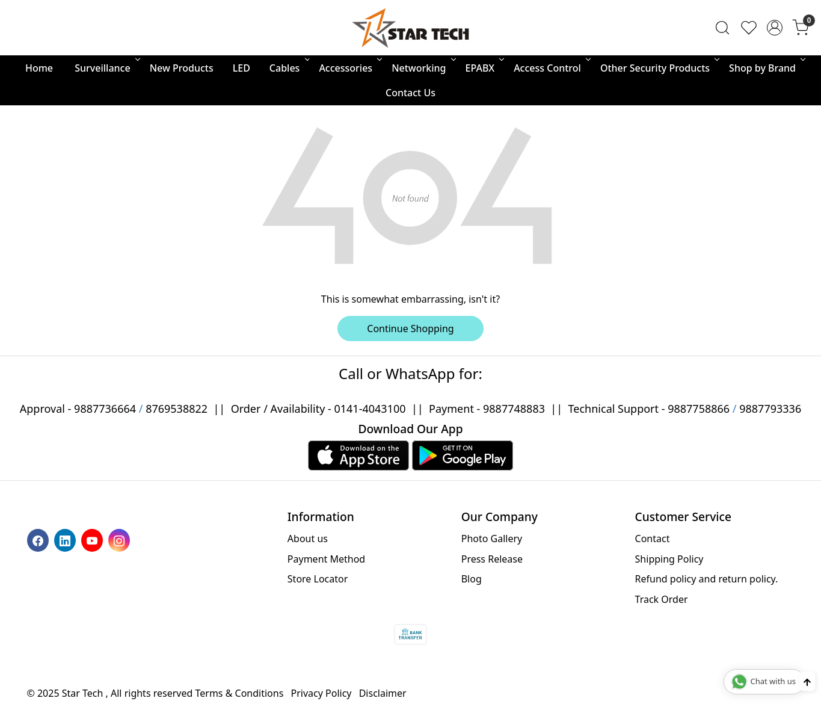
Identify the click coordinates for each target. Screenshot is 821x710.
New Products (182, 68)
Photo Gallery (492, 538)
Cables (288, 68)
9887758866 (699, 408)
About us (308, 538)
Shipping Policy (669, 559)
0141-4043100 (369, 408)
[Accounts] (774, 28)
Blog (471, 578)
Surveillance (106, 68)
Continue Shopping (410, 328)
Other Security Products (659, 68)
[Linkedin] (66, 539)
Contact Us (410, 92)
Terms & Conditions (239, 693)
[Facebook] (39, 539)
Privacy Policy (321, 693)
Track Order (661, 599)
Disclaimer (383, 693)
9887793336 (770, 408)
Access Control (551, 68)
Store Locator (318, 578)
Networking (423, 68)
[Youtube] (93, 539)
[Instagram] (120, 539)
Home (39, 68)
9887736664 (105, 408)
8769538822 (177, 408)
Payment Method (326, 559)
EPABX (484, 68)
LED (241, 68)
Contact (652, 538)
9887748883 (514, 408)
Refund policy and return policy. (706, 578)
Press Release (492, 559)
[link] (722, 27)
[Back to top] (807, 681)
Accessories (349, 68)
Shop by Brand (766, 68)
